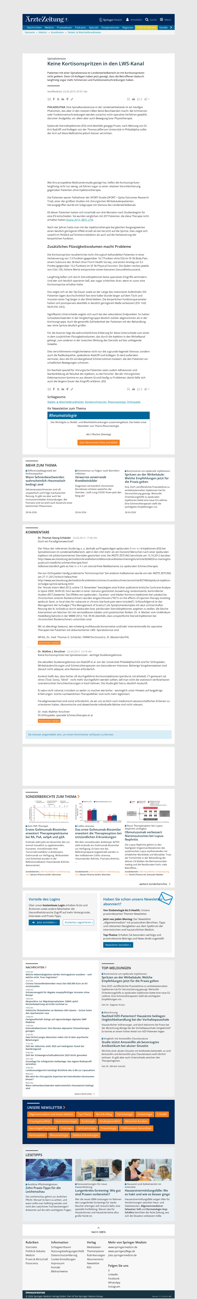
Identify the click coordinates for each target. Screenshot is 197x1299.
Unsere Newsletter (44, 1108)
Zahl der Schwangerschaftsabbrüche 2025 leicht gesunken (56, 1055)
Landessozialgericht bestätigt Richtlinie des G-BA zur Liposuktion (60, 1070)
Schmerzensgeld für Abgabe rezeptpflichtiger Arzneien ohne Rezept (57, 994)
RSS (89, 1268)
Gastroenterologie (66, 1122)
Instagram (114, 1287)
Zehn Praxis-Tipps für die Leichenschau (43, 1190)
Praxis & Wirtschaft (37, 1260)
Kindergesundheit (110, 1122)
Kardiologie (88, 1122)
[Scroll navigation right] (171, 28)
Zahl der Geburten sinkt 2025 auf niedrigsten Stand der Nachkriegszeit (55, 1048)
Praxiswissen (64, 28)
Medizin (49, 28)
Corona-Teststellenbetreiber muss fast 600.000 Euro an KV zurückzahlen (57, 985)
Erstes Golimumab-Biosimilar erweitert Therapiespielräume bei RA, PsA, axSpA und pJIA (47, 833)
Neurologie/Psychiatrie (42, 1128)
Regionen (127, 28)
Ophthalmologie (86, 1128)
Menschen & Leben (136, 1122)
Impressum (57, 1264)
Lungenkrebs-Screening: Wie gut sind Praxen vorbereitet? (98, 1193)
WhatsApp (114, 1283)
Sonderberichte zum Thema (51, 797)
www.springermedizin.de (122, 1247)
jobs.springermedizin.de (122, 1256)
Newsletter (93, 1264)
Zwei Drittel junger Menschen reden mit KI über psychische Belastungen (57, 1039)
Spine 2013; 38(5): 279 (79, 220)
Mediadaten (94, 1247)
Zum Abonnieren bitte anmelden (98, 443)
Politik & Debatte (146, 28)
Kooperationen (110, 28)
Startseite (31, 1247)
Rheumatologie (117, 402)
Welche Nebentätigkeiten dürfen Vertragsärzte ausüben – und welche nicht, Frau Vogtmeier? (59, 976)
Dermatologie (125, 1115)
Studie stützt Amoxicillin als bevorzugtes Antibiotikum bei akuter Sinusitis (130, 1044)
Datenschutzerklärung (64, 1256)
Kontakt (55, 1268)
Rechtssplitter (37, 1135)
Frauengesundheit (40, 1122)
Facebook (113, 1279)
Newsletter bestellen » (118, 945)
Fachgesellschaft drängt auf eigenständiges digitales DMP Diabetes (56, 1021)
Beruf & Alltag (104, 1115)
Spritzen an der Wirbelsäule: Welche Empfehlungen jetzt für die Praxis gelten (147, 478)
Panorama (32, 1264)
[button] (164, 20)
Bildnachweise (59, 1272)
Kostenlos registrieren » (79, 923)
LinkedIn (113, 1275)
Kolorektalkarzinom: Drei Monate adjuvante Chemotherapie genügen (57, 1030)
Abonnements (95, 1260)
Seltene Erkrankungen (85, 1135)
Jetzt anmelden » (44, 923)
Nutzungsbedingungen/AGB (67, 1252)
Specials (93, 28)
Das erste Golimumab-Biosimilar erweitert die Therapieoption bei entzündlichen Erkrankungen (98, 833)
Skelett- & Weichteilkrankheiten (65, 402)
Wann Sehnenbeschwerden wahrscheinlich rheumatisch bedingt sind (45, 481)
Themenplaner (95, 1252)
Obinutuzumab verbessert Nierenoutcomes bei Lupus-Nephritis (144, 836)
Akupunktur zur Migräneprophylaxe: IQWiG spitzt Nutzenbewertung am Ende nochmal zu (52, 1003)
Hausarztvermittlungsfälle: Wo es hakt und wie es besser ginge (147, 1193)
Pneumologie (108, 1128)
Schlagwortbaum (61, 1247)
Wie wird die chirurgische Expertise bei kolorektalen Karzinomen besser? (60, 1078)
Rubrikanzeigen (96, 1256)
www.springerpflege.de (121, 1252)
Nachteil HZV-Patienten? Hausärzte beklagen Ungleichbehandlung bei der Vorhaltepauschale (135, 1018)
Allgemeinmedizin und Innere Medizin (51, 1115)
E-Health (162, 1115)
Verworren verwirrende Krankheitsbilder (90, 479)
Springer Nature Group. (91, 1296)
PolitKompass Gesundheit (136, 1128)
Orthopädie (133, 402)
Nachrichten (34, 28)
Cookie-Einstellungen (63, 1260)
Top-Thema (84, 1115)
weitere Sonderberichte (155, 884)
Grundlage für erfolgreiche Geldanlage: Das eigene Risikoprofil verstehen (59, 1063)
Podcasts (80, 28)
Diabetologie (144, 1115)
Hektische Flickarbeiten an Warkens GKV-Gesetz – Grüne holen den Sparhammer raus (59, 1012)
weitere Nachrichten (85, 1094)
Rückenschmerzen (96, 402)
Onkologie (66, 1128)
